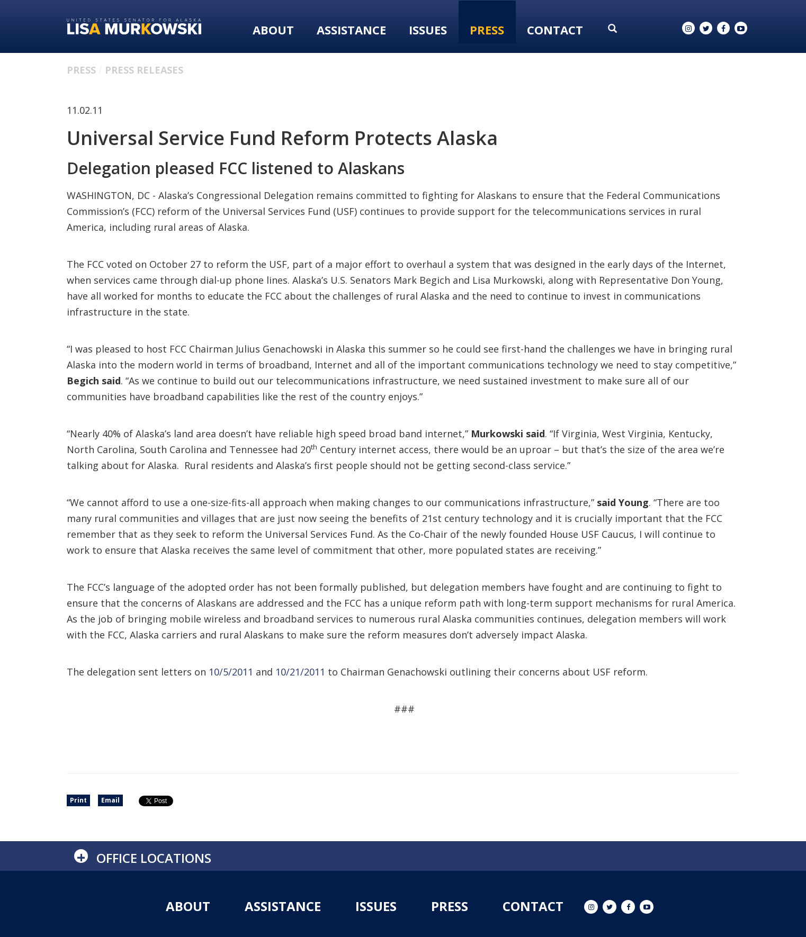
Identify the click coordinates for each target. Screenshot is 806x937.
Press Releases (144, 70)
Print (78, 800)
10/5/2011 (231, 671)
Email (110, 800)
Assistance (351, 30)
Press (487, 30)
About (273, 30)
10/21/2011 (300, 671)
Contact (555, 30)
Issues (428, 30)
